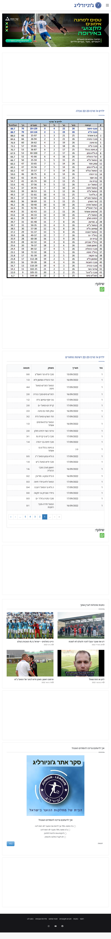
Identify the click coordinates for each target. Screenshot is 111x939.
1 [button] (44, 516)
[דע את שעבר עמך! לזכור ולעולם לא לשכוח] (81, 625)
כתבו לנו (30, 929)
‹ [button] (54, 516)
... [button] (50, 516)
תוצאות (100, 854)
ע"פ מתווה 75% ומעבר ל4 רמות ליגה (55, 840)
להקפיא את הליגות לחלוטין (55, 843)
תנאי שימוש (53, 929)
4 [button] (30, 516)
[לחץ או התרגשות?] (81, 668)
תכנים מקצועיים (65, 929)
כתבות (75, 929)
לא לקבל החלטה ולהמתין (55, 847)
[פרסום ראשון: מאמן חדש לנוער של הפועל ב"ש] (30, 668)
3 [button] (35, 516)
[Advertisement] (55, 77)
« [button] (59, 516)
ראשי (82, 929)
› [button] (15, 516)
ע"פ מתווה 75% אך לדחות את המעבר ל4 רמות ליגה (55, 836)
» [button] (10, 516)
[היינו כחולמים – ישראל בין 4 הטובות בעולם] (30, 625)
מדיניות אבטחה (41, 929)
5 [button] (25, 516)
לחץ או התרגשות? (93, 685)
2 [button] (40, 516)
